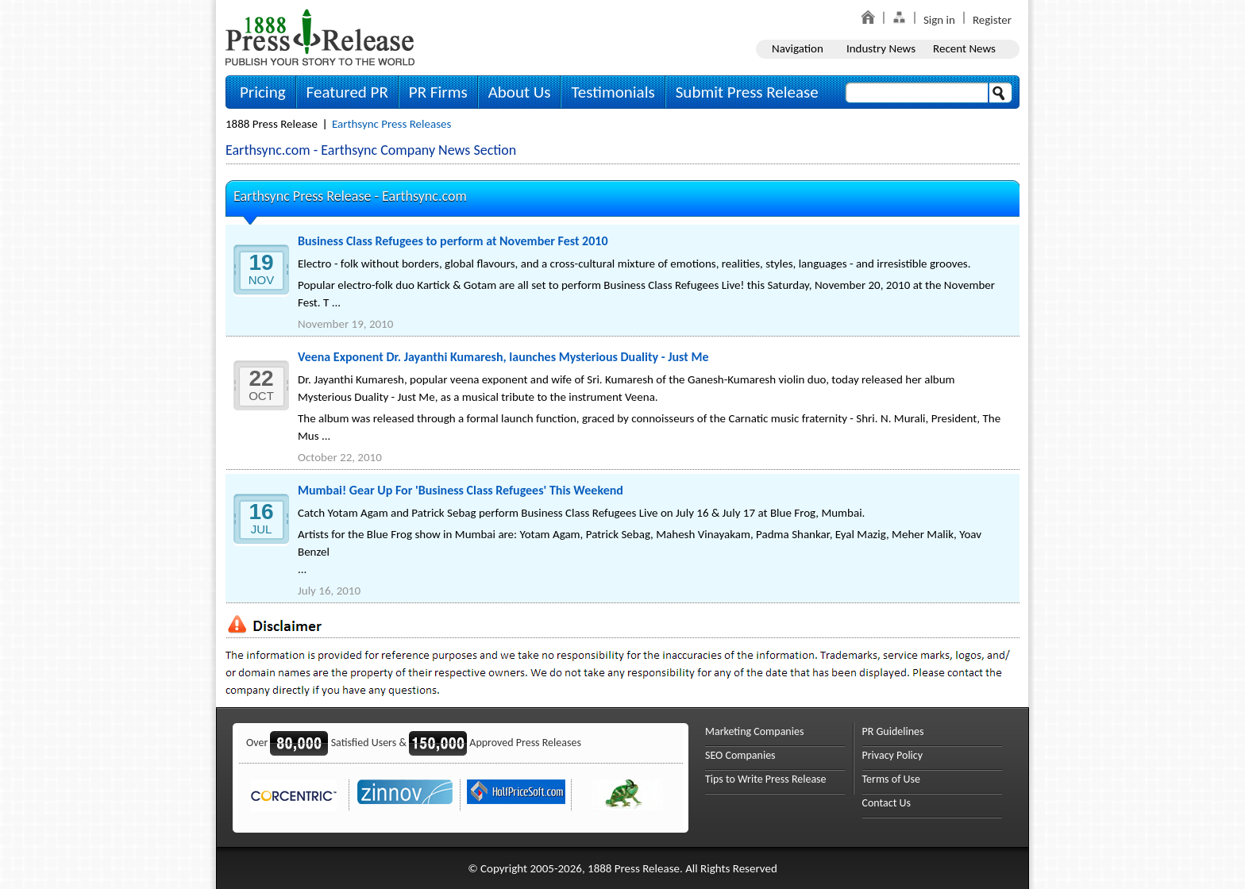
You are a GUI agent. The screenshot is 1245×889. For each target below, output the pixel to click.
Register (992, 20)
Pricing (263, 92)
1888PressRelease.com (319, 37)
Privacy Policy (892, 755)
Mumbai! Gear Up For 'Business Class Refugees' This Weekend (460, 490)
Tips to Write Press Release (766, 779)
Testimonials (612, 92)
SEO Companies (740, 755)
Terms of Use (891, 779)
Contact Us (887, 803)
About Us (519, 92)
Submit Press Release (747, 92)
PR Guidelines (893, 731)
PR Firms (438, 92)
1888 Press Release (271, 124)
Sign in (939, 20)
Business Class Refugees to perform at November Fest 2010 (453, 240)
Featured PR (347, 92)
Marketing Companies (754, 731)
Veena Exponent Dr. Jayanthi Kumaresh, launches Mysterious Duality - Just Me (503, 356)
